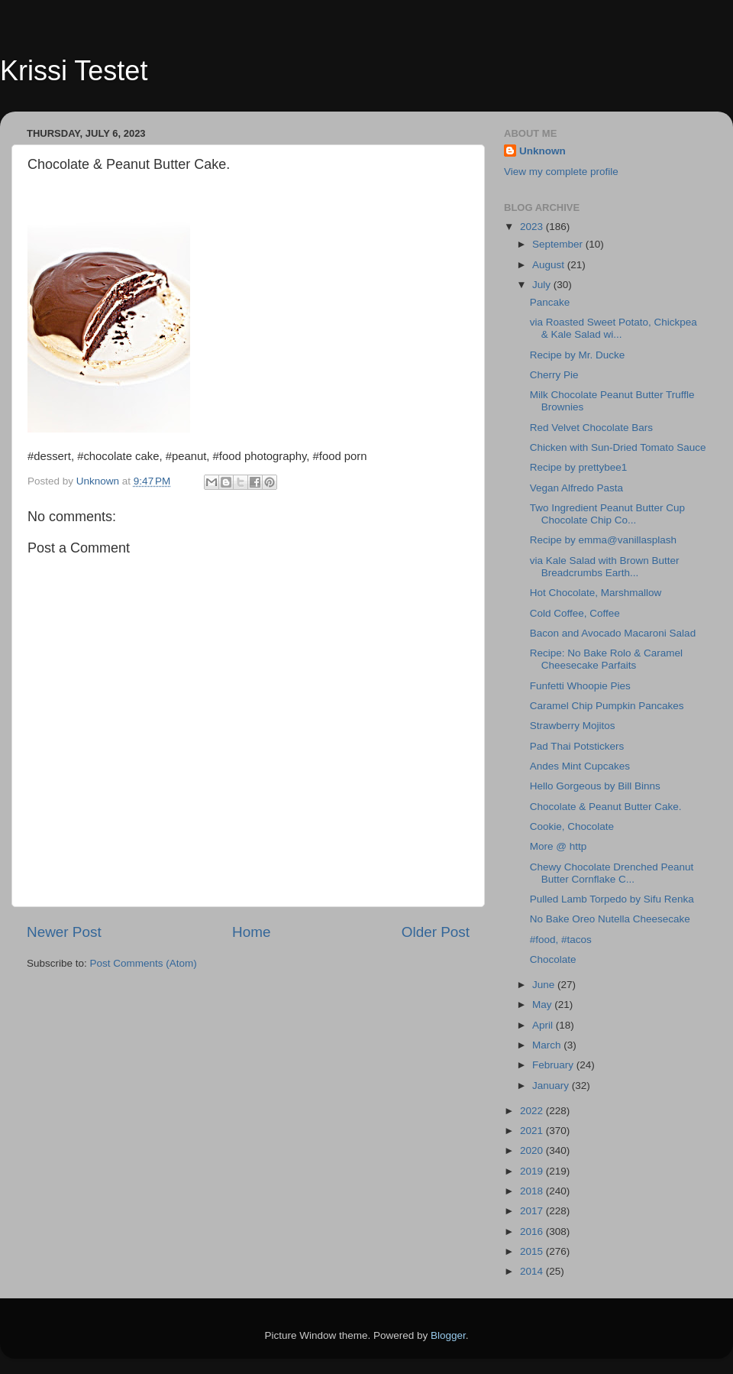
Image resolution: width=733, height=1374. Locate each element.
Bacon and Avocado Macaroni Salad (613, 633)
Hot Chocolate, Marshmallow (596, 592)
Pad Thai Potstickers (577, 746)
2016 (533, 1231)
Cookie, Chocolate (572, 826)
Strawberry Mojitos (572, 725)
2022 (533, 1110)
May (543, 1004)
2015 (533, 1251)
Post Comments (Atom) (143, 963)
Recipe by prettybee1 (579, 467)
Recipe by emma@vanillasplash (603, 540)
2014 (533, 1271)
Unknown (542, 151)
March (547, 1045)
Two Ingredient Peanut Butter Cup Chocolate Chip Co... (607, 514)
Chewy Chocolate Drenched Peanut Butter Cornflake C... (612, 873)
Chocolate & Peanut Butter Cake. (606, 806)
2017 (533, 1211)
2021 (533, 1130)
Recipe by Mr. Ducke (577, 355)
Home (251, 932)
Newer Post (64, 932)
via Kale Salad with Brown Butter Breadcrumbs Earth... (605, 566)
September (559, 244)
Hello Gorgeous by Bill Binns (595, 786)
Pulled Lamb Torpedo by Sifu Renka (612, 899)
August (549, 265)
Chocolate (553, 959)
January (552, 1085)
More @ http (558, 846)
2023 (533, 226)
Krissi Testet (73, 70)
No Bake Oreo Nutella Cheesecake (610, 919)
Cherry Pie (554, 375)
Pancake (550, 302)
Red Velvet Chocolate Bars (591, 427)
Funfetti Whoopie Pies (580, 686)
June (544, 984)
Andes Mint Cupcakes (580, 766)
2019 (533, 1171)
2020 (533, 1150)
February (554, 1065)
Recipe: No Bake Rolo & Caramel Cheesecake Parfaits (606, 659)
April (544, 1025)
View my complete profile (561, 171)
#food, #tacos (561, 939)
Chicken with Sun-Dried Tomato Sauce (618, 447)
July (543, 284)
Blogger (448, 1335)
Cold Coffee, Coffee (575, 613)
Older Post (436, 932)
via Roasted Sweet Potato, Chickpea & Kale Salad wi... (613, 328)
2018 (533, 1191)
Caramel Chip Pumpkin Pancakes (607, 705)
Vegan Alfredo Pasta (576, 488)
